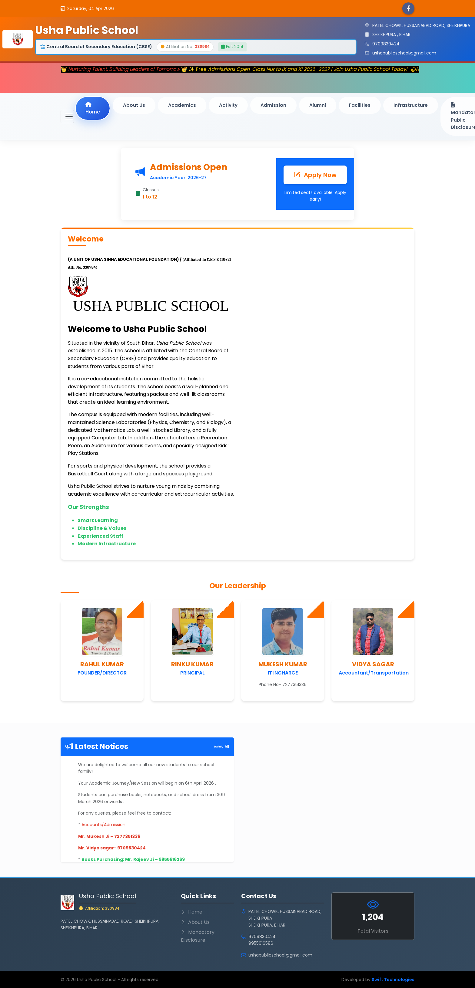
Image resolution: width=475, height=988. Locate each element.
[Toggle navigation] (67, 116)
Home (92, 108)
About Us (195, 922)
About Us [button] (134, 105)
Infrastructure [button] (411, 105)
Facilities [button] (359, 105)
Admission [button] (273, 105)
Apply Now (315, 174)
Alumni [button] (317, 105)
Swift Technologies (393, 980)
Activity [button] (228, 105)
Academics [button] (182, 105)
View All (221, 746)
